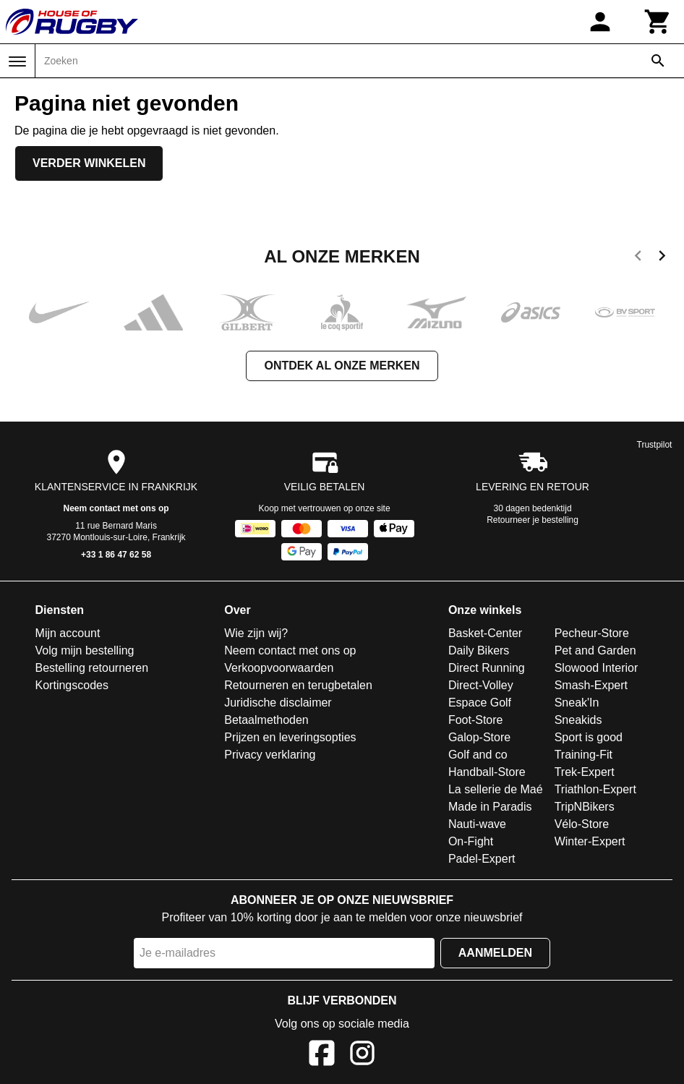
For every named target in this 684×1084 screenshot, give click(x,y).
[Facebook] (321, 1055)
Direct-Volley (480, 685)
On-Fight (470, 841)
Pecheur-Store (592, 633)
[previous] (638, 258)
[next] (661, 258)
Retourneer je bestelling (532, 520)
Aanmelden (495, 953)
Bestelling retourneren (92, 668)
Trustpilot (654, 445)
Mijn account (68, 633)
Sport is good (589, 737)
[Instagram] (362, 1055)
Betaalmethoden (266, 720)
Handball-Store (487, 772)
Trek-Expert (585, 772)
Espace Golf (479, 702)
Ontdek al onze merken (341, 365)
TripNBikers (585, 807)
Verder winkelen (89, 163)
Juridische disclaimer (278, 702)
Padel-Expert (482, 859)
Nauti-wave (477, 824)
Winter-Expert (590, 841)
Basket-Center (485, 633)
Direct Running (486, 668)
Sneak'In (577, 702)
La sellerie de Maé (495, 789)
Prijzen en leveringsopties (290, 737)
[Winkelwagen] (658, 21)
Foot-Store (475, 720)
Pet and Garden (595, 650)
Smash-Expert (591, 685)
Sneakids (578, 720)
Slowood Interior (596, 668)
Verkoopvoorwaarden (278, 668)
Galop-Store (479, 737)
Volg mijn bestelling (84, 650)
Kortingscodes (71, 685)
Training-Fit (583, 754)
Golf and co (478, 754)
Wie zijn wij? (256, 633)
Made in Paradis (490, 807)
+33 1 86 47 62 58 (116, 555)
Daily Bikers (478, 650)
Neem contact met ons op (116, 508)
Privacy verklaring (269, 754)
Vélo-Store (582, 824)
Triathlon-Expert (595, 789)
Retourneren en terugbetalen (298, 685)
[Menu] (17, 61)
